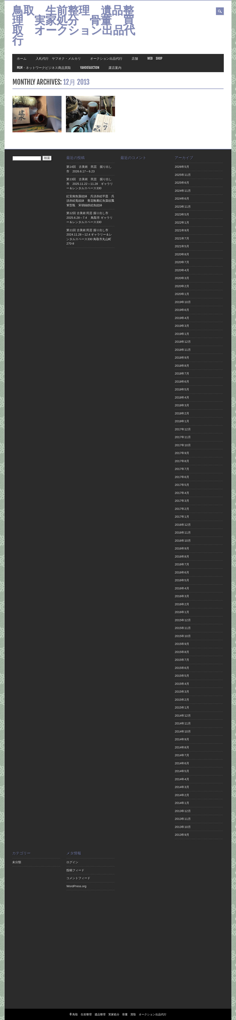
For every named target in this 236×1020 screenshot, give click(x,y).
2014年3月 (182, 787)
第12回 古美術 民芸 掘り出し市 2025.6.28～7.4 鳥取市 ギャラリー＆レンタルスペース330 (89, 217)
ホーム (22, 58)
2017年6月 (182, 477)
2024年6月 (182, 198)
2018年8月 (182, 365)
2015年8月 (182, 652)
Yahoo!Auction (89, 68)
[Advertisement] (145, 929)
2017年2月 (182, 509)
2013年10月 (183, 827)
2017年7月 (182, 469)
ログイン (72, 862)
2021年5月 (182, 246)
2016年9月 (182, 548)
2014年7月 (182, 755)
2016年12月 (183, 524)
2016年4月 (182, 588)
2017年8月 (182, 461)
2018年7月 (182, 373)
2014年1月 (182, 803)
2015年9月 (182, 644)
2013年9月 (182, 835)
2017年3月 (182, 501)
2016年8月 (182, 556)
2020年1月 (182, 294)
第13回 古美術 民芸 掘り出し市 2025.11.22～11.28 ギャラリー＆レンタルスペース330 (89, 183)
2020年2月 (182, 286)
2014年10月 (183, 731)
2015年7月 (182, 660)
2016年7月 (182, 564)
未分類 (16, 862)
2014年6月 (182, 763)
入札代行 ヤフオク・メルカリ (58, 58)
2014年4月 (182, 779)
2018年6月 (182, 381)
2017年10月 (183, 445)
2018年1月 (182, 421)
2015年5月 (182, 675)
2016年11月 (183, 532)
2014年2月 (182, 795)
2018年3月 (182, 405)
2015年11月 (183, 628)
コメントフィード (78, 878)
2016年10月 (183, 540)
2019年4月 (182, 318)
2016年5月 (182, 580)
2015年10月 (183, 636)
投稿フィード (75, 870)
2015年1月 (182, 707)
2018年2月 (182, 413)
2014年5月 (182, 771)
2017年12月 (183, 429)
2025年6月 (182, 182)
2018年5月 (182, 389)
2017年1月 (182, 516)
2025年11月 (183, 175)
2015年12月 (183, 620)
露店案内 (115, 68)
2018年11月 (183, 350)
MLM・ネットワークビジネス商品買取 (44, 68)
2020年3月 (182, 278)
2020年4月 (182, 270)
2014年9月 (182, 739)
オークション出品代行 (106, 58)
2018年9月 (182, 357)
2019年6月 (182, 310)
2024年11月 (183, 190)
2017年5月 (182, 485)
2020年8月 (182, 254)
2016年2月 (182, 604)
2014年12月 (183, 715)
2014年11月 (183, 723)
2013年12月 (183, 811)
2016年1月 (182, 612)
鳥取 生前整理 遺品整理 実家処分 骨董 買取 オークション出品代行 (73, 26)
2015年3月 (182, 691)
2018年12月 (183, 341)
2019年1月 (182, 334)
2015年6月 (182, 668)
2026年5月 (182, 167)
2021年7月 (182, 238)
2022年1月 (182, 222)
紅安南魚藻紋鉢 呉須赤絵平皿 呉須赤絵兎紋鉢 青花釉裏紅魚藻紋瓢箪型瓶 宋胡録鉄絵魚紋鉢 (90, 201)
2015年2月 (182, 699)
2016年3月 (182, 596)
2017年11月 (183, 437)
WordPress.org (76, 886)
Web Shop (154, 58)
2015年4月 (182, 684)
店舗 (135, 58)
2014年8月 (182, 747)
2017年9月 (182, 453)
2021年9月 (182, 230)
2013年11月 (183, 819)
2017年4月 (182, 493)
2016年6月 (182, 572)
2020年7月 (182, 262)
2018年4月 (182, 397)
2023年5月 (182, 214)
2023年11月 (183, 206)
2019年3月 (182, 326)
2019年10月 (183, 302)
